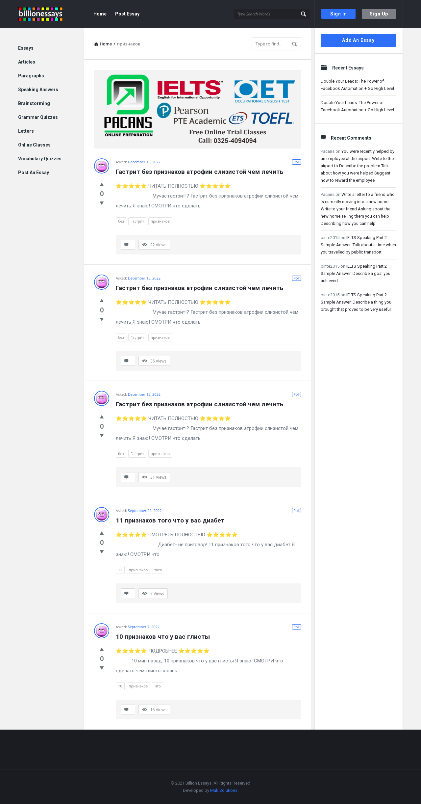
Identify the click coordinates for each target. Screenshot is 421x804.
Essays (26, 48)
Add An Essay (358, 40)
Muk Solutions (223, 790)
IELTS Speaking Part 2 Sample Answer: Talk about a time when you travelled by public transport (358, 245)
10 (120, 685)
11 (120, 569)
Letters (26, 131)
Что (157, 685)
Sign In (338, 13)
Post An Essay (33, 172)
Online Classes (34, 144)
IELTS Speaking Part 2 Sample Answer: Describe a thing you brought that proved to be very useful (356, 302)
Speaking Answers (38, 89)
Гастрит (137, 221)
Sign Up (379, 13)
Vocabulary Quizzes (40, 158)
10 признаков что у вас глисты (163, 636)
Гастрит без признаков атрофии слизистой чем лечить (200, 171)
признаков (160, 221)
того (158, 569)
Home (100, 13)
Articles (26, 62)
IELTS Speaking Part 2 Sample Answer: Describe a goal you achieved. (355, 273)
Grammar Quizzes (38, 117)
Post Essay (127, 13)
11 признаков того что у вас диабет (170, 520)
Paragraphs (31, 75)
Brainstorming (34, 103)
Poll (296, 161)
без (121, 221)
